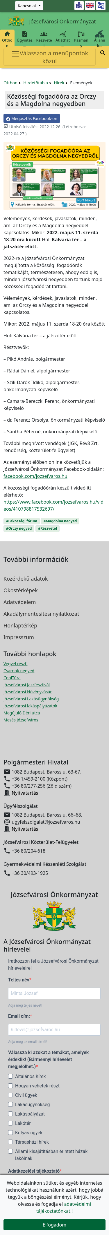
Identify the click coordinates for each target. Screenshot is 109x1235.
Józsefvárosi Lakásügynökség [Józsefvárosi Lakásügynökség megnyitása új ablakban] (31, 699)
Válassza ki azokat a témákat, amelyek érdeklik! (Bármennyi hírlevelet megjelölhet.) (48, 1059)
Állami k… (99, 39)
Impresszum (18, 637)
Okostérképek (20, 590)
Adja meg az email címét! (27, 1042)
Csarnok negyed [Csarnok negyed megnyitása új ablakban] (18, 670)
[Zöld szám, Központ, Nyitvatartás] (29, 5)
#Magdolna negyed (60, 521)
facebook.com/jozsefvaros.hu (35, 476)
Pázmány (81, 39)
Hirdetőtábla (35, 82)
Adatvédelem (19, 601)
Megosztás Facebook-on (31, 118)
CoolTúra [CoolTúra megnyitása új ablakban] (12, 677)
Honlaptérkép (20, 625)
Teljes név (18, 980)
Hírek (59, 82)
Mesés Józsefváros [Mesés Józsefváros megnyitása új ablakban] (20, 720)
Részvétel (44, 39)
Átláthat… (62, 39)
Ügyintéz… (24, 39)
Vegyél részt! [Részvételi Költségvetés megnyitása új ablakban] (15, 663)
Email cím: (19, 1016)
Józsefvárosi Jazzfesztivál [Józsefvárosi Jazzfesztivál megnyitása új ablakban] (26, 684)
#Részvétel (47, 528)
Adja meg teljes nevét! (25, 1005)
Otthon (7, 39)
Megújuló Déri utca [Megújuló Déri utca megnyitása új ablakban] (21, 713)
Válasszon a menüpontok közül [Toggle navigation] (49, 57)
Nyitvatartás (25, 793)
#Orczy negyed (19, 528)
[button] (103, 54)
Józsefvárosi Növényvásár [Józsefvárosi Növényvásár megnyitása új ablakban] (27, 692)
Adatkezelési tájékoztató (34, 1171)
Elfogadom (55, 1225)
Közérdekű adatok (25, 578)
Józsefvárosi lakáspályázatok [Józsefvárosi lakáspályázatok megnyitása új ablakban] (30, 706)
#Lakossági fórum (21, 521)
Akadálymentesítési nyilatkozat (41, 613)
